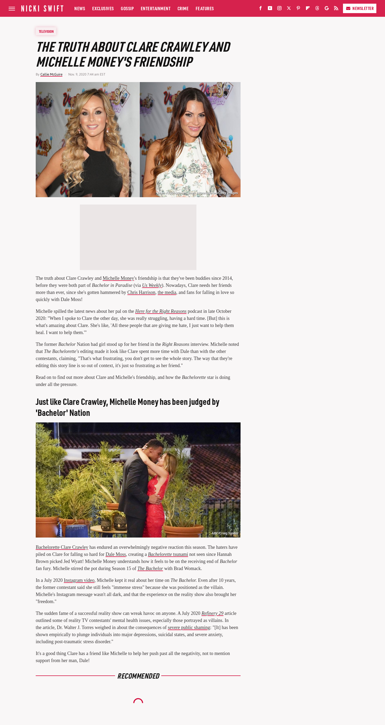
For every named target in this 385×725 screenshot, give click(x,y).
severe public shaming (189, 627)
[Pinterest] (298, 9)
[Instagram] (279, 9)
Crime (183, 8)
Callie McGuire (51, 74)
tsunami (168, 554)
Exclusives (103, 8)
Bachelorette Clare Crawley (62, 547)
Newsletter (360, 8)
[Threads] (317, 9)
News (79, 8)
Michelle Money (118, 278)
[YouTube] (270, 9)
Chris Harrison (141, 292)
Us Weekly (152, 285)
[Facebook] (260, 9)
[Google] (326, 9)
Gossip (127, 8)
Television (46, 31)
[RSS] (336, 9)
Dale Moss (116, 554)
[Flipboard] (307, 9)
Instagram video (79, 580)
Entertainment (156, 8)
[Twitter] (289, 9)
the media (167, 292)
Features (205, 8)
